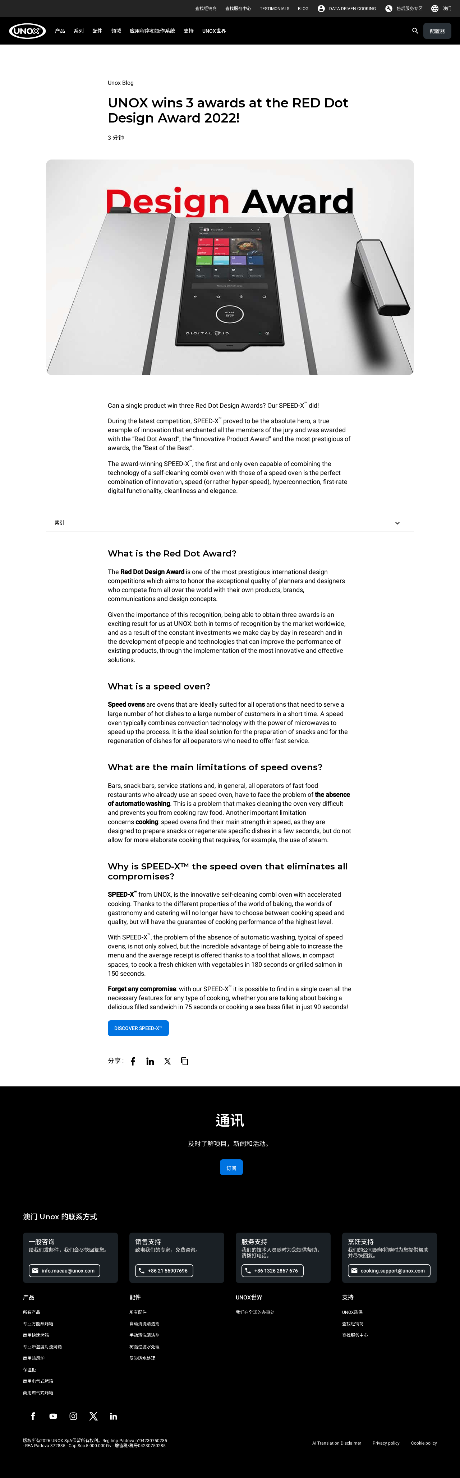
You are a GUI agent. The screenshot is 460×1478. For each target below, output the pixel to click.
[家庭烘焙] (30, 31)
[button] (230, 521)
